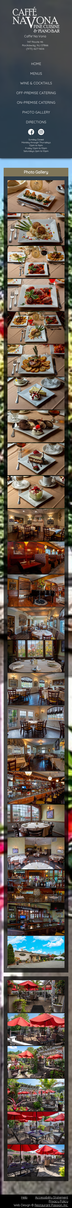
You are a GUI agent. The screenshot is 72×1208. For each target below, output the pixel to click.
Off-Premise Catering (36, 93)
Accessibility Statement (51, 1197)
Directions (36, 122)
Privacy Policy (58, 1201)
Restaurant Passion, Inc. (51, 1205)
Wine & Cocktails (36, 83)
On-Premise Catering (36, 102)
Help (24, 1197)
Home (36, 64)
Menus (36, 73)
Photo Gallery (36, 112)
